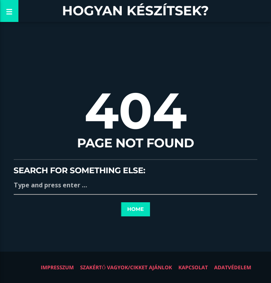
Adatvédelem (232, 267)
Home (135, 209)
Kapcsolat (193, 267)
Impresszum (57, 267)
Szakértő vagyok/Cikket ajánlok (126, 267)
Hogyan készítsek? (135, 11)
